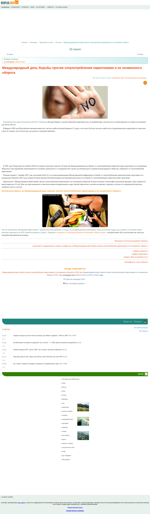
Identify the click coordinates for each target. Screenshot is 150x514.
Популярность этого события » (136, 262)
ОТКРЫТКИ (25, 7)
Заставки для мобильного (70, 379)
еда (62, 403)
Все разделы (143, 331)
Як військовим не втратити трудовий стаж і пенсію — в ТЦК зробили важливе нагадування (44, 342)
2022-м (97, 275)
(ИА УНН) (72, 335)
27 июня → (141, 54)
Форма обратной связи (74, 507)
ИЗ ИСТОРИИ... (40, 7)
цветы (63, 439)
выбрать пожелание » (140, 254)
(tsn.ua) (78, 342)
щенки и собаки (67, 443)
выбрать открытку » (140, 251)
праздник (64, 423)
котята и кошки (66, 411)
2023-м (90, 275)
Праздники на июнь (46, 42)
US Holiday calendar (61, 7)
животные (65, 407)
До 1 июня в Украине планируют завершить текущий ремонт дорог (36, 363)
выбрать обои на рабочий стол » (136, 257)
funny (63, 451)
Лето (63, 391)
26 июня (58, 42)
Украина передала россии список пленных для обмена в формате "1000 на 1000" (40, 335)
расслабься (65, 435)
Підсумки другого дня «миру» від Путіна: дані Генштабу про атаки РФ (37, 356)
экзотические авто (67, 447)
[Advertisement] (60, 25)
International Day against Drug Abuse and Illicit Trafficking (25, 122)
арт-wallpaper (66, 455)
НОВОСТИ (50, 7)
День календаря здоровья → (75, 283)
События (24, 42)
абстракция (65, 459)
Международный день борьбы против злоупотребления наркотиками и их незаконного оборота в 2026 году (42, 272)
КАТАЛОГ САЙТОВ (7, 497)
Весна (63, 387)
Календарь (33, 42)
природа (64, 427)
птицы (63, 431)
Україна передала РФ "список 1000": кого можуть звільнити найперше (37, 349)
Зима (63, 383)
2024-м (84, 275)
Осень (63, 395)
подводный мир (67, 419)
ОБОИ (32, 7)
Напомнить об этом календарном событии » (131, 241)
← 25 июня (9, 54)
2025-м (78, 275)
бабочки (64, 399)
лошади (64, 415)
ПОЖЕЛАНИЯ (15, 7)
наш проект (21, 502)
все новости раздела (141, 327)
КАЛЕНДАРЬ (5, 7)
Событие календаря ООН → (75, 279)
